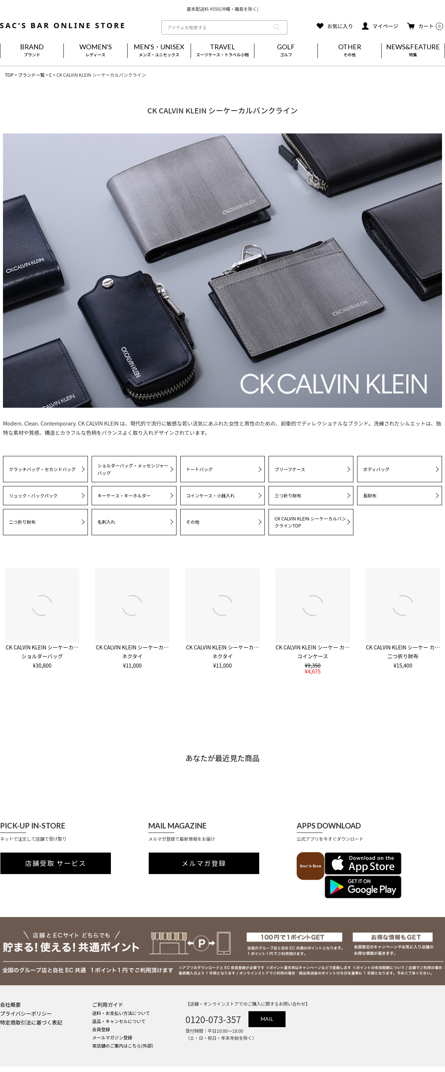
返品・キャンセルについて (119, 1021)
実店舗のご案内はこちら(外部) (122, 1045)
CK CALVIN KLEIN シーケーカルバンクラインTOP (310, 522)
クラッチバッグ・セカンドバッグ (42, 469)
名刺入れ (106, 522)
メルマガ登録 (204, 863)
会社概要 (10, 1004)
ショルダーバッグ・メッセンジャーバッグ (133, 469)
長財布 (369, 495)
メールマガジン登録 (112, 1037)
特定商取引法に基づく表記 (31, 1022)
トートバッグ (199, 469)
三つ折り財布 (287, 495)
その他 (193, 522)
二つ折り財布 (22, 522)
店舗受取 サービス (55, 863)
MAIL (267, 1019)
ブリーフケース (289, 469)
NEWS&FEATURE (413, 51)
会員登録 (101, 1029)
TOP (9, 75)
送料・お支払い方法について (121, 1013)
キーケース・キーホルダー (124, 495)
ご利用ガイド (107, 1004)
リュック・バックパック (33, 495)
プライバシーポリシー (26, 1013)
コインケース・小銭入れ (210, 495)
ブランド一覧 (31, 75)
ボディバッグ (376, 469)
